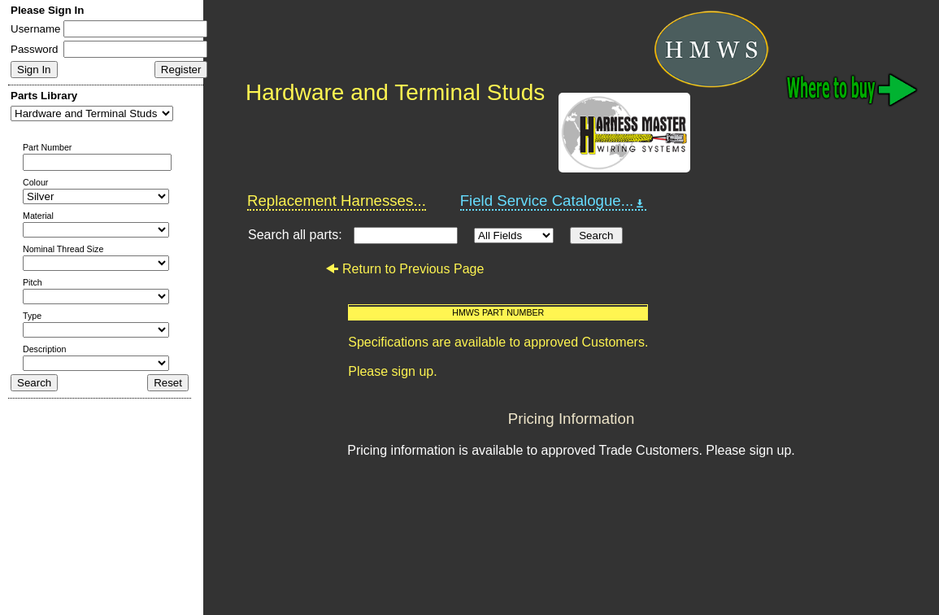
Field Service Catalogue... (553, 201)
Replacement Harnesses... (336, 200)
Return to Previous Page (404, 269)
